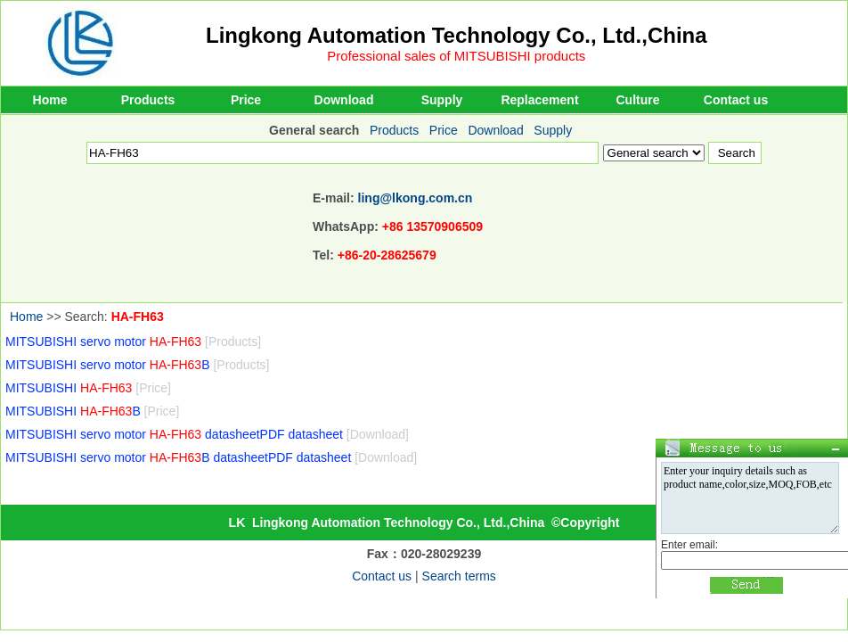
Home (50, 100)
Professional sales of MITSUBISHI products (456, 55)
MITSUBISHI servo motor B (137, 365)
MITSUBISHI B (92, 411)
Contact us (736, 100)
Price (246, 100)
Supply (442, 100)
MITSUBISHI (88, 388)
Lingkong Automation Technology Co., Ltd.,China (456, 35)
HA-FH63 (137, 316)
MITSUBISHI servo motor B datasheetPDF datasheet (211, 457)
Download (344, 100)
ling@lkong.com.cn (415, 198)
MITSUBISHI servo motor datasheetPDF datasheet (207, 434)
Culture (638, 100)
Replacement (539, 100)
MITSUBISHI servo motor (133, 341)
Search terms (459, 576)
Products (148, 100)
